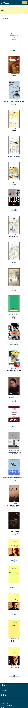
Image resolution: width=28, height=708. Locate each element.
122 (14, 675)
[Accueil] (5, 2)
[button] (6, 18)
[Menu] (24, 2)
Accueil (2, 5)
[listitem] (2, 695)
